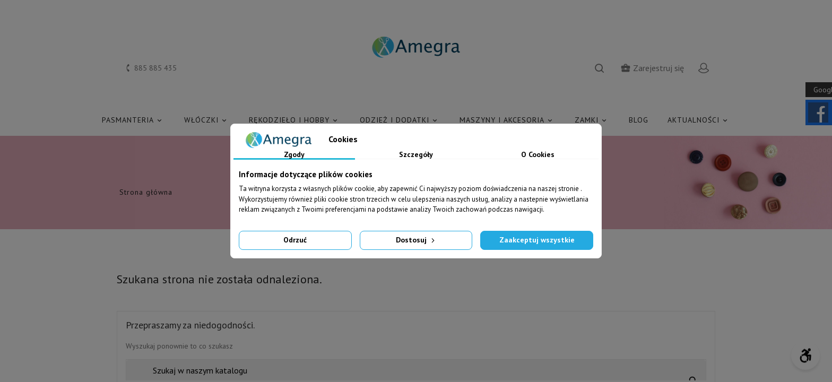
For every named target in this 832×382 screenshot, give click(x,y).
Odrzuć (295, 240)
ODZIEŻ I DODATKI (400, 120)
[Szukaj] (416, 370)
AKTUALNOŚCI (699, 120)
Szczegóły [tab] (416, 155)
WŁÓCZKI (207, 120)
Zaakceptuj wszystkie (537, 240)
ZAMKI (592, 120)
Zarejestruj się (652, 68)
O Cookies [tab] (537, 155)
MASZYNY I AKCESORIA (508, 120)
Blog (638, 120)
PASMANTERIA (133, 120)
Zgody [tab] (294, 155)
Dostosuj (416, 240)
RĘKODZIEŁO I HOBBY (295, 120)
